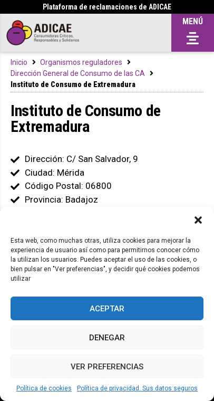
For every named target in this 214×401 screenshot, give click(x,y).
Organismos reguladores (81, 62)
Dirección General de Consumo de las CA (78, 73)
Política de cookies (44, 388)
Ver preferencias (107, 366)
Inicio (19, 62)
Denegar (107, 337)
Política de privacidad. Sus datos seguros (137, 388)
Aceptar (107, 308)
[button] (198, 220)
